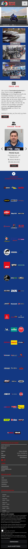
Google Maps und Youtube (9, 530)
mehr (5, 116)
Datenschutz (4, 482)
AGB (2, 477)
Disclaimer (4, 484)
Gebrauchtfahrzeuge (6, 469)
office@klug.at (23, 457)
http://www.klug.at (22, 455)
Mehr (15, 43)
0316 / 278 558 (23, 451)
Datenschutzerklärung (15, 522)
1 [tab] (13, 25)
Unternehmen (4, 466)
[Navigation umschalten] (24, 3)
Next (24, 17)
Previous (4, 17)
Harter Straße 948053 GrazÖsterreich (5, 447)
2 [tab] (15, 25)
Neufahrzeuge (4, 467)
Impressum (4, 480)
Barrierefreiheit (5, 486)
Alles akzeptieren (14, 546)
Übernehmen (14, 541)
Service (3, 470)
